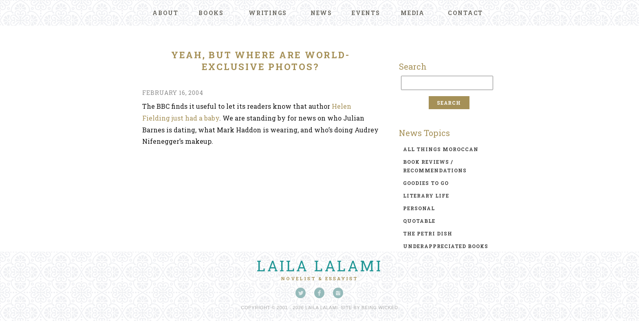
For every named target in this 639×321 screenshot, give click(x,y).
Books (211, 13)
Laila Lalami (319, 265)
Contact (465, 13)
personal (419, 208)
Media (413, 13)
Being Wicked (379, 307)
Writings (268, 13)
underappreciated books (445, 246)
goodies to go (426, 183)
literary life (426, 195)
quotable (419, 221)
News (321, 13)
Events (366, 13)
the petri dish (427, 233)
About (165, 13)
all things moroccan (440, 149)
